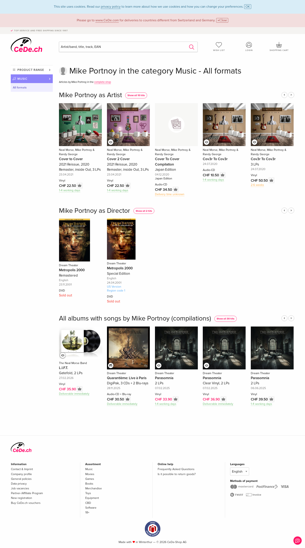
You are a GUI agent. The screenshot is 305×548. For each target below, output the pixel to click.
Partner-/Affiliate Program (27, 493)
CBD (88, 503)
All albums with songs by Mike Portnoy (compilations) (135, 319)
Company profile (21, 474)
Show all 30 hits (225, 318)
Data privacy (19, 483)
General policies (21, 479)
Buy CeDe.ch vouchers (26, 503)
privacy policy (111, 7)
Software (90, 507)
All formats (20, 87)
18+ (87, 512)
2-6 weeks (257, 185)
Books (89, 483)
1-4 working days (69, 190)
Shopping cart (279, 47)
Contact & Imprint (22, 469)
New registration (21, 498)
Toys (88, 493)
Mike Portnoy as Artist (90, 95)
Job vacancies (20, 488)
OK (247, 7)
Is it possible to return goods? (177, 474)
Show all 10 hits (136, 95)
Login (249, 47)
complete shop (102, 82)
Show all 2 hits (144, 211)
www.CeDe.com (107, 20)
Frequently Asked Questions (176, 469)
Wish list (219, 47)
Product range (30, 70)
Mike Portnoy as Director (94, 211)
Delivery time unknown (169, 194)
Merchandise (93, 488)
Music (22, 79)
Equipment (92, 498)
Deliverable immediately (74, 394)
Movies (89, 474)
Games (89, 479)
